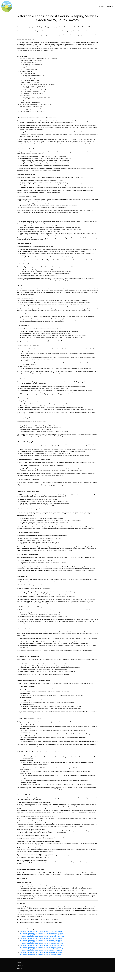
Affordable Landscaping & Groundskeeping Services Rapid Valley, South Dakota (41, 952)
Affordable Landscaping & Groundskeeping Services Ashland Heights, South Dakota (39, 922)
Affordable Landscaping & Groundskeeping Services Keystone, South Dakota (41, 938)
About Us (110, 6)
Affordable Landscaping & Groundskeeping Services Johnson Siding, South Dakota (42, 936)
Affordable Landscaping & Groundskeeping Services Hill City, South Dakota (40, 947)
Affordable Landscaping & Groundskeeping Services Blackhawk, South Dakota (41, 950)
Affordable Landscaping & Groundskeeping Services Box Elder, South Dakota (41, 931)
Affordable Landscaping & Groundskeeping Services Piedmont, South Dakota (41, 942)
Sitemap (19, 962)
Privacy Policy (20, 965)
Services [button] (100, 6)
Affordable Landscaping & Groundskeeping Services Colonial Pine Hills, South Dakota (43, 949)
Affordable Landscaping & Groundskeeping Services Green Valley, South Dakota (42, 943)
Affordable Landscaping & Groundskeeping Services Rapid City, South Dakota (38, 919)
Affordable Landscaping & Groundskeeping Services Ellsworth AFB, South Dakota (42, 945)
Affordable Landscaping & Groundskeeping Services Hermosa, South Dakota (40, 954)
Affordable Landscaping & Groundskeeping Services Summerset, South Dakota (41, 933)
